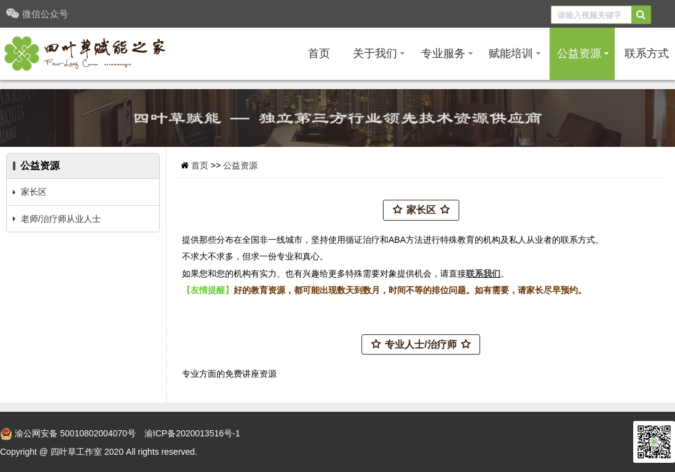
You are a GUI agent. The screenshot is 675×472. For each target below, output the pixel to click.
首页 (319, 53)
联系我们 (483, 273)
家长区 (34, 192)
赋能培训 (514, 53)
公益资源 (583, 53)
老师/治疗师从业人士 (61, 219)
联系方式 (647, 53)
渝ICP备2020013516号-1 (192, 433)
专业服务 (447, 53)
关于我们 (379, 53)
